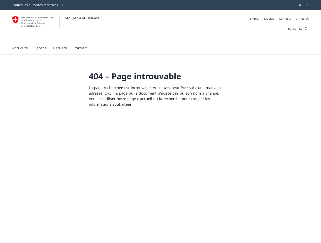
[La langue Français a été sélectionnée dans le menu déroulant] (301, 5)
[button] (20, 47)
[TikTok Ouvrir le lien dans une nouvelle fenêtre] (102, 200)
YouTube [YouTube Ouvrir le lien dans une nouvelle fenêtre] (128, 174)
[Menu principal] (157, 47)
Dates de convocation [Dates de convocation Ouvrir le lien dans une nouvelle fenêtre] (199, 192)
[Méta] (279, 18)
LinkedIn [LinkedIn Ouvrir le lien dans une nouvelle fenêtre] (100, 183)
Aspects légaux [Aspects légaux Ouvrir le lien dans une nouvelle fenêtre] (22, 237)
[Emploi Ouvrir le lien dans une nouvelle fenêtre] (254, 18)
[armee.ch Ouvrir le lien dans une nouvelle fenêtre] (302, 18)
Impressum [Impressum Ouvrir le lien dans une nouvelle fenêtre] (80, 237)
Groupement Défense (81, 18)
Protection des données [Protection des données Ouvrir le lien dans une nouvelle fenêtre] (52, 237)
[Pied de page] (160, 237)
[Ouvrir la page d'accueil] (55, 25)
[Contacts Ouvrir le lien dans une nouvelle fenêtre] (285, 18)
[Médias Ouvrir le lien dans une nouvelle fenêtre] (269, 18)
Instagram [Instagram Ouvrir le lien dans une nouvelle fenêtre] (102, 174)
